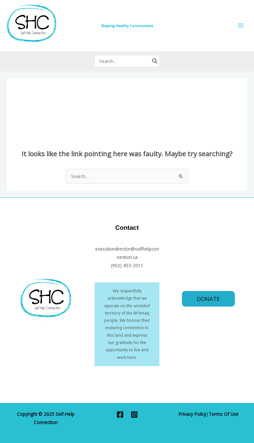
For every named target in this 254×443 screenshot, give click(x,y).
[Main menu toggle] (241, 25)
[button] (208, 299)
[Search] (155, 61)
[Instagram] (134, 414)
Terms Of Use (223, 414)
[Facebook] (120, 414)
